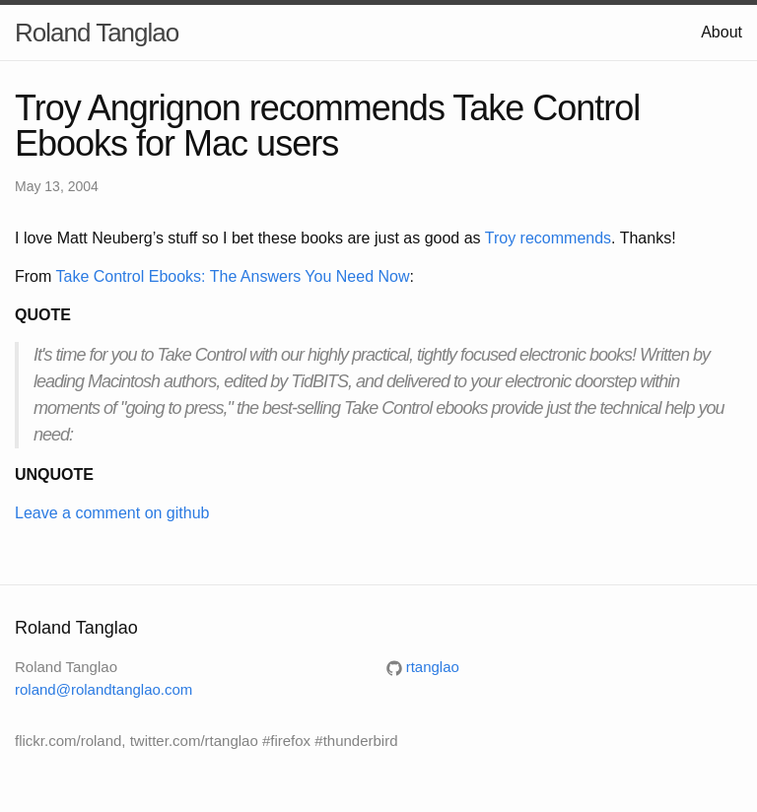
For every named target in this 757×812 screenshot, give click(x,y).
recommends (565, 238)
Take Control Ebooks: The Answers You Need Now (232, 276)
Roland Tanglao (96, 32)
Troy (500, 238)
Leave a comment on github (112, 513)
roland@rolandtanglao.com (103, 689)
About (721, 32)
